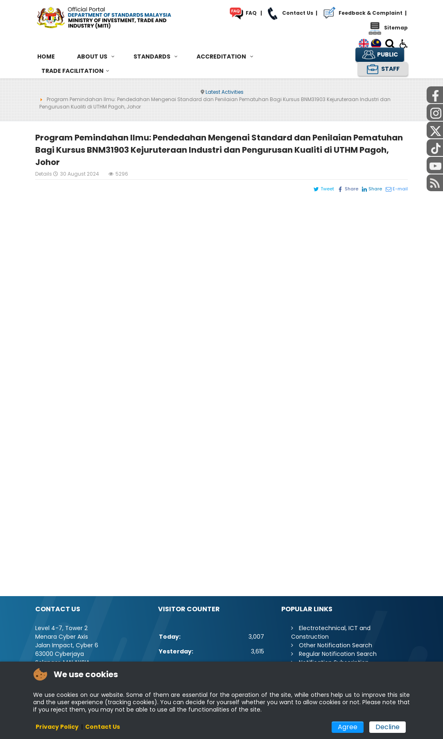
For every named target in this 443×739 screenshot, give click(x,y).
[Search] (390, 45)
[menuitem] (46, 57)
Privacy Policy (57, 726)
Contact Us (288, 12)
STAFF (383, 69)
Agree (347, 727)
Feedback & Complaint (361, 12)
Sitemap (387, 27)
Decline (387, 727)
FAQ (242, 12)
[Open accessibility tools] (404, 43)
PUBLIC (380, 55)
